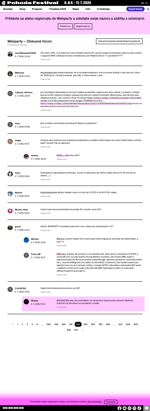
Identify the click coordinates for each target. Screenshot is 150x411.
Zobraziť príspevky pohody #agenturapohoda (119, 41)
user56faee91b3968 (25, 53)
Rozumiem (111, 402)
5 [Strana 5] (37, 324)
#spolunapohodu (48, 72)
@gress (60, 239)
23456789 (20, 288)
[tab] (22, 9)
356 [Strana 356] (108, 324)
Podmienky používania (17, 45)
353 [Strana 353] (85, 324)
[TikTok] (139, 408)
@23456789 (63, 300)
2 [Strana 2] (22, 324)
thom (17, 173)
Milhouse (19, 73)
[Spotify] (134, 408)
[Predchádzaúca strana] (13, 324)
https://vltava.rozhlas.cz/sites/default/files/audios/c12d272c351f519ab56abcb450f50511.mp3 (86, 103)
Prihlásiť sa (65, 26)
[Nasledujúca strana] (82, 330)
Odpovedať (45, 60)
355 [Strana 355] (100, 324)
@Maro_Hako (63, 155)
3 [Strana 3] (27, 324)
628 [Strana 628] (128, 324)
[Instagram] (129, 408)
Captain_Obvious (23, 92)
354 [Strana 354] (93, 324)
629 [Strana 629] (136, 324)
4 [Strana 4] (32, 324)
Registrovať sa (83, 26)
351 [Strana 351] (71, 324)
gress (18, 226)
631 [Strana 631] (76, 330)
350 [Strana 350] (64, 324)
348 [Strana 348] (48, 324)
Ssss (17, 123)
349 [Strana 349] (56, 324)
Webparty (15, 41)
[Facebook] (120, 408)
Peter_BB (36, 254)
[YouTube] (125, 408)
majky (18, 140)
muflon (34, 155)
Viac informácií (94, 401)
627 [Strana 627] (120, 324)
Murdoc (35, 239)
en (146, 3)
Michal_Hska (21, 209)
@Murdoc (61, 254)
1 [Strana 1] (17, 324)
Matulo (18, 192)
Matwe (34, 300)
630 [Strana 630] (69, 330)
